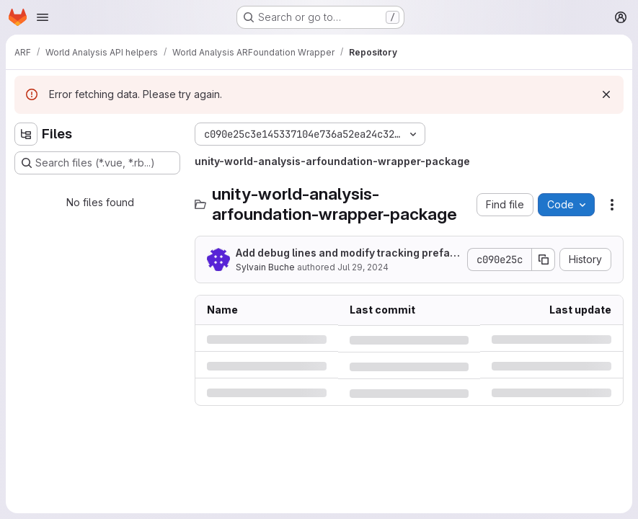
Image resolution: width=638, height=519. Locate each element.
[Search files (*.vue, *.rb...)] (97, 162)
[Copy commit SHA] (543, 259)
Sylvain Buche (265, 267)
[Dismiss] (606, 94)
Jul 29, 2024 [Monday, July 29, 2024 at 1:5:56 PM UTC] (363, 267)
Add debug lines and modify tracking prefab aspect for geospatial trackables (346, 253)
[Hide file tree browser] (25, 134)
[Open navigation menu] (42, 17)
